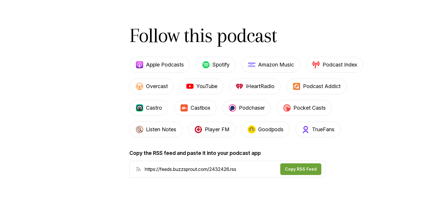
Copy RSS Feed (301, 169)
